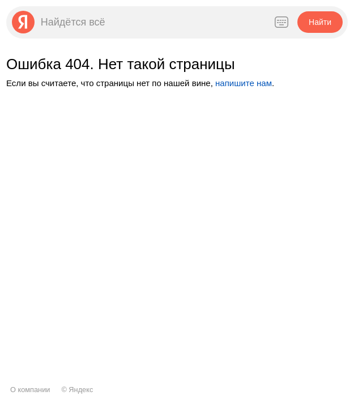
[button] (319, 22)
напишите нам (243, 83)
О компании (30, 389)
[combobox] (151, 22)
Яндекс (81, 389)
